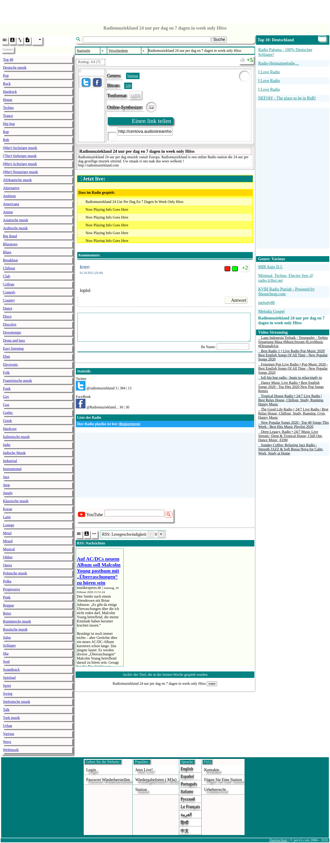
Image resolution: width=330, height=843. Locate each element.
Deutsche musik (15, 67)
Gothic (8, 413)
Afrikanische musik (17, 180)
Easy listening (13, 348)
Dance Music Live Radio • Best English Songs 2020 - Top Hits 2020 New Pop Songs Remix (291, 387)
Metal (7, 533)
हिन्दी (185, 822)
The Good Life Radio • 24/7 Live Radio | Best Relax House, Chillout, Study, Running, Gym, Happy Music (293, 413)
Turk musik (11, 718)
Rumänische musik (17, 621)
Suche (219, 39)
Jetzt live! (144, 770)
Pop (6, 76)
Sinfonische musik (16, 702)
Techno (8, 108)
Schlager (9, 645)
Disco (7, 316)
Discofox (9, 324)
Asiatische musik (15, 220)
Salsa (7, 637)
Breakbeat (10, 260)
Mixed (8, 541)
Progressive (11, 589)
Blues (7, 252)
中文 (185, 830)
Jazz (6, 477)
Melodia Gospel (271, 311)
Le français (190, 806)
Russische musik (15, 629)
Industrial (10, 461)
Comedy (9, 292)
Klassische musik (16, 501)
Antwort (238, 300)
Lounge (8, 525)
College (8, 284)
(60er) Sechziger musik (20, 148)
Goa (6, 405)
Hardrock (10, 92)
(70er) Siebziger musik (20, 156)
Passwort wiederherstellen (108, 779)
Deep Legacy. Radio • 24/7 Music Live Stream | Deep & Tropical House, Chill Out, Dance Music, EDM (290, 436)
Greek (7, 421)
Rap (6, 132)
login (91, 770)
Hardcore (10, 429)
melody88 (266, 302)
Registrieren (129, 424)
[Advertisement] (165, 10)
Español (187, 776)
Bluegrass (10, 244)
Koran (7, 509)
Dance (7, 308)
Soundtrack (11, 669)
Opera (7, 565)
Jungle (8, 493)
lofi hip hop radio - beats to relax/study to (291, 378)
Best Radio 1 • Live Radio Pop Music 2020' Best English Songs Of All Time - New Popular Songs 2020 (293, 355)
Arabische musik (15, 228)
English (187, 768)
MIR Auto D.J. (270, 267)
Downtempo (12, 332)
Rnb (6, 140)
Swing (7, 694)
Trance (8, 116)
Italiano (187, 791)
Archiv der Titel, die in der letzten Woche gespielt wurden (165, 675)
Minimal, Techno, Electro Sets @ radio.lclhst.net (285, 278)
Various (8, 734)
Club (6, 276)
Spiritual (9, 677)
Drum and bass (14, 340)
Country (9, 300)
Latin (7, 517)
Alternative (11, 188)
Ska (5, 653)
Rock (7, 84)
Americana (11, 204)
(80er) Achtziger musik (20, 164)
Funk (7, 389)
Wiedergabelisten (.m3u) (155, 779)
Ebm (6, 356)
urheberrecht (215, 789)
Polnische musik (15, 573)
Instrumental (12, 469)
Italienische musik (16, 437)
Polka (7, 581)
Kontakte (211, 770)
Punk (7, 597)
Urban (7, 726)
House (7, 100)
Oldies (8, 557)
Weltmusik (11, 750)
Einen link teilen (151, 121)
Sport (7, 686)
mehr (212, 683)
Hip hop (9, 124)
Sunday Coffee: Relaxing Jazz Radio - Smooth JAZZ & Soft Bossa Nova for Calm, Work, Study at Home (290, 449)
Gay (6, 397)
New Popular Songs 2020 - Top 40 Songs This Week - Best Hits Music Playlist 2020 (293, 425)
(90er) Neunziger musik (20, 172)
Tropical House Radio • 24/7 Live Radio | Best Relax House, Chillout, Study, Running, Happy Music (291, 400)
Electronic (10, 364)
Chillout (9, 268)
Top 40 (8, 59)
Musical (9, 549)
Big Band (10, 236)
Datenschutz (278, 840)
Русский (188, 799)
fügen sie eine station (223, 779)
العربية (186, 814)
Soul (6, 661)
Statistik (83, 371)
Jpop (6, 485)
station (141, 789)
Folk (6, 372)
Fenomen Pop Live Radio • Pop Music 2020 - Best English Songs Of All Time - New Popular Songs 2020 (293, 368)
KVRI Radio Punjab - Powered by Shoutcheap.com (286, 291)
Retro (7, 613)
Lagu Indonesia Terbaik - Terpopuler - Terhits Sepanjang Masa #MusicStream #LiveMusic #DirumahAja (293, 342)
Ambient (9, 196)
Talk (6, 710)
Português (189, 784)
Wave (7, 742)
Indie (7, 445)
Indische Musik (14, 453)
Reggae (8, 605)
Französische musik (17, 381)
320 (128, 86)
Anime (8, 212)
